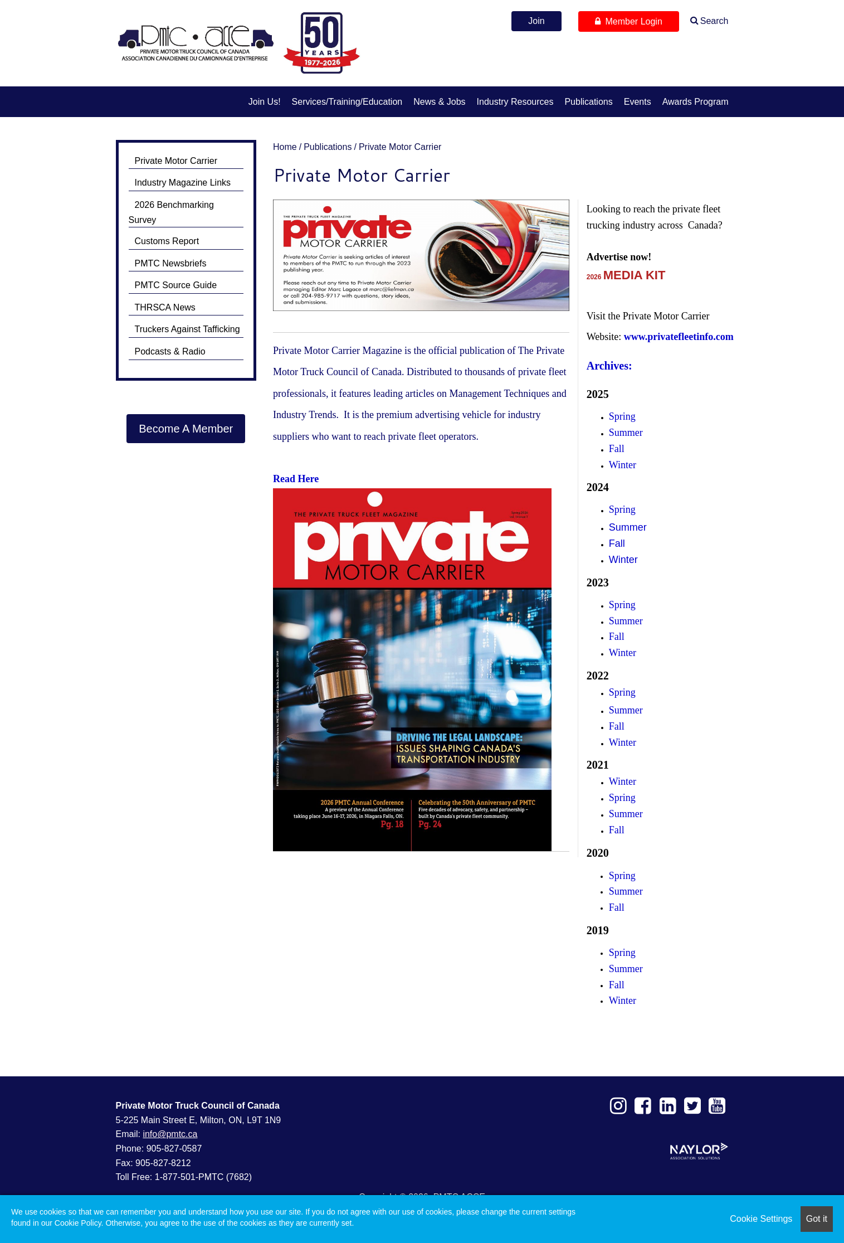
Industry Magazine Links (183, 182)
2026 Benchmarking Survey (171, 212)
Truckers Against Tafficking (187, 329)
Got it (816, 1218)
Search (714, 21)
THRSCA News (165, 307)
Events (637, 101)
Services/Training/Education (347, 101)
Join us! (264, 101)
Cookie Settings (761, 1218)
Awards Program (695, 101)
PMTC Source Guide (176, 285)
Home (285, 147)
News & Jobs (439, 101)
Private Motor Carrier (400, 147)
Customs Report (167, 241)
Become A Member (186, 429)
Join (536, 21)
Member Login (628, 21)
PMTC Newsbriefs (171, 263)
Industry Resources (515, 101)
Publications (588, 101)
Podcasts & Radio (170, 351)
